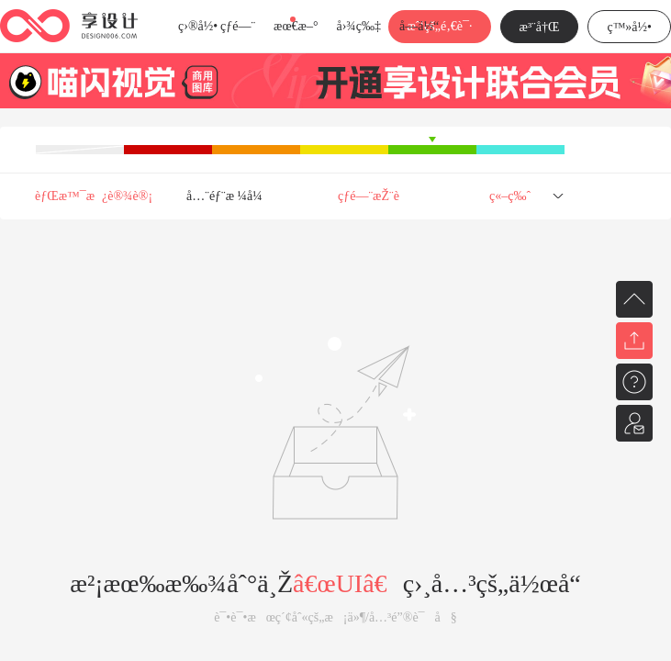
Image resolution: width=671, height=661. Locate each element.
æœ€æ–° (296, 26)
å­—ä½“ (419, 26)
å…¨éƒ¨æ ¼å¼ (229, 196)
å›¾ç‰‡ (358, 26)
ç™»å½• (629, 27)
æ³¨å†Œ (540, 27)
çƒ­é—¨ (237, 26)
